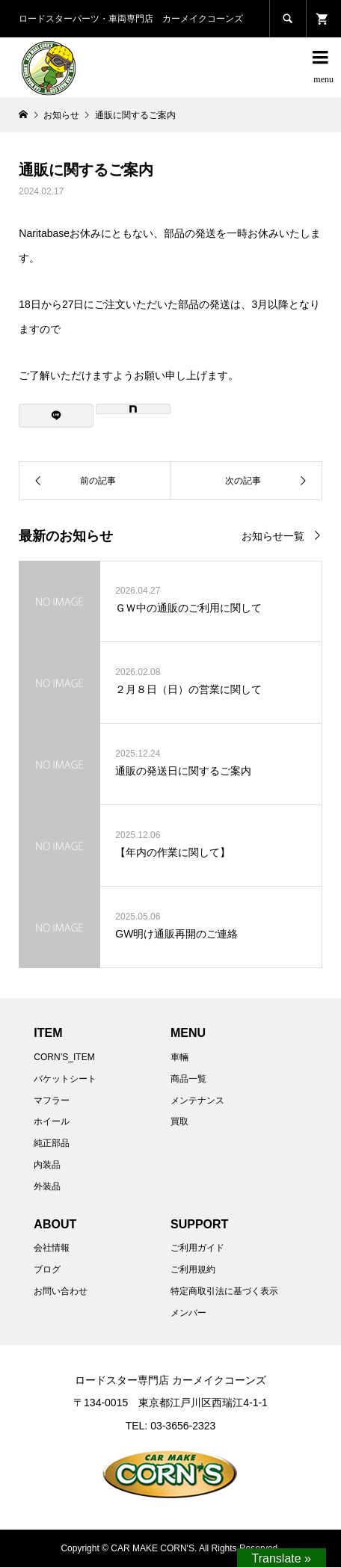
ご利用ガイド (197, 1248)
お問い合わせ (60, 1291)
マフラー (52, 1100)
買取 (179, 1121)
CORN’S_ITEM (64, 1057)
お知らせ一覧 (273, 536)
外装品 (47, 1186)
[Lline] (56, 416)
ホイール (52, 1121)
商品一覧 (188, 1079)
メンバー (188, 1313)
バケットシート (65, 1079)
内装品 (47, 1165)
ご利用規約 (192, 1269)
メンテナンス (197, 1100)
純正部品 (52, 1143)
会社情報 (52, 1248)
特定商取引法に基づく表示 (224, 1291)
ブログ (47, 1269)
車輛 (179, 1057)
